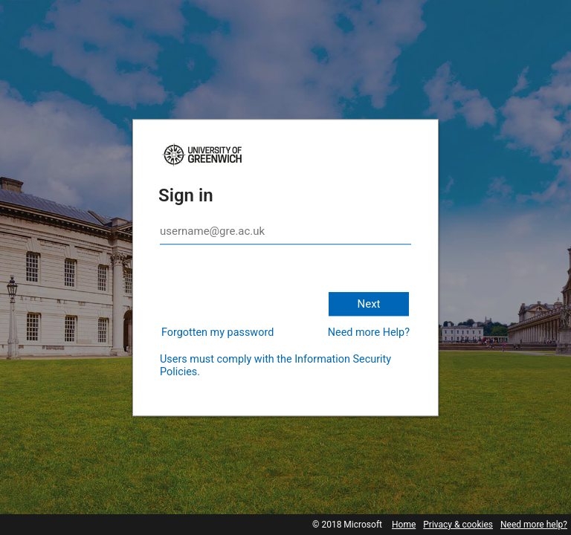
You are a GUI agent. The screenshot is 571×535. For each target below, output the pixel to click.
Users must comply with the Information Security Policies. (275, 365)
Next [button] (368, 304)
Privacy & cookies (458, 524)
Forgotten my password (217, 332)
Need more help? (533, 524)
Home (404, 524)
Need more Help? (369, 332)
